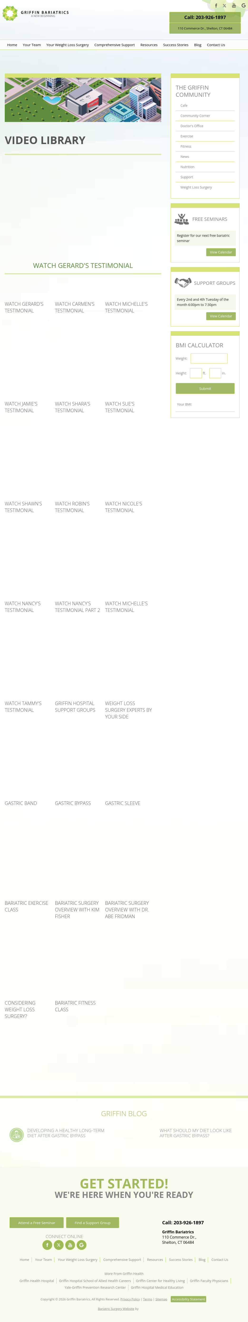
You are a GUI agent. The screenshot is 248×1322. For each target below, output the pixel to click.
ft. (204, 373)
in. (224, 373)
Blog (197, 44)
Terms (147, 1299)
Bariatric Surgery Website (116, 1309)
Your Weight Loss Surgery (67, 44)
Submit (205, 388)
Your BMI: (184, 404)
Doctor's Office (191, 126)
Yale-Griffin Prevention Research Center (95, 1287)
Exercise (186, 136)
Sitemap (161, 1299)
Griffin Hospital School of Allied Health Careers (95, 1280)
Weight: (181, 358)
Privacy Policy (130, 1299)
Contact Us (216, 44)
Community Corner (195, 115)
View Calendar (221, 252)
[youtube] (234, 6)
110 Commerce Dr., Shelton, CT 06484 (205, 28)
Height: (181, 373)
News (184, 156)
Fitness (185, 146)
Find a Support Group (93, 1222)
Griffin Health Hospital (36, 1280)
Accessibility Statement (188, 1299)
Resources (149, 44)
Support (186, 177)
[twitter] (224, 6)
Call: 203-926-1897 (205, 17)
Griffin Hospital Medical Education (157, 1287)
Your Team (32, 44)
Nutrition (187, 167)
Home (12, 44)
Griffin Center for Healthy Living (160, 1280)
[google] (244, 6)
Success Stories (176, 44)
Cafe (183, 105)
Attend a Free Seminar (36, 1222)
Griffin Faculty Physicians (209, 1280)
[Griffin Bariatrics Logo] (37, 19)
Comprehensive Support (114, 44)
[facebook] (216, 6)
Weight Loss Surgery (196, 187)
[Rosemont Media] (144, 1308)
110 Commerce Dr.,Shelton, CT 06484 (183, 1237)
